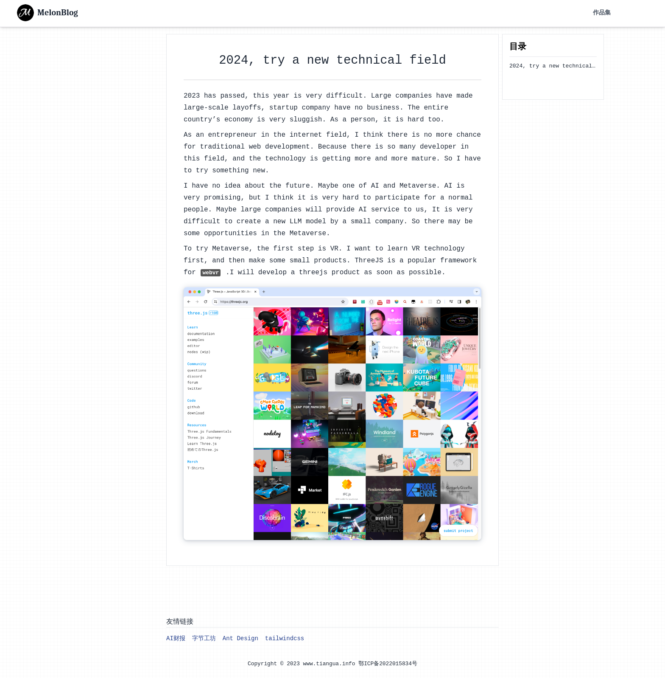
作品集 (602, 12)
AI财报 (175, 638)
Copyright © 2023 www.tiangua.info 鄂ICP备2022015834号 (332, 664)
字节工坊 (204, 638)
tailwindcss (284, 638)
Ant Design (240, 638)
